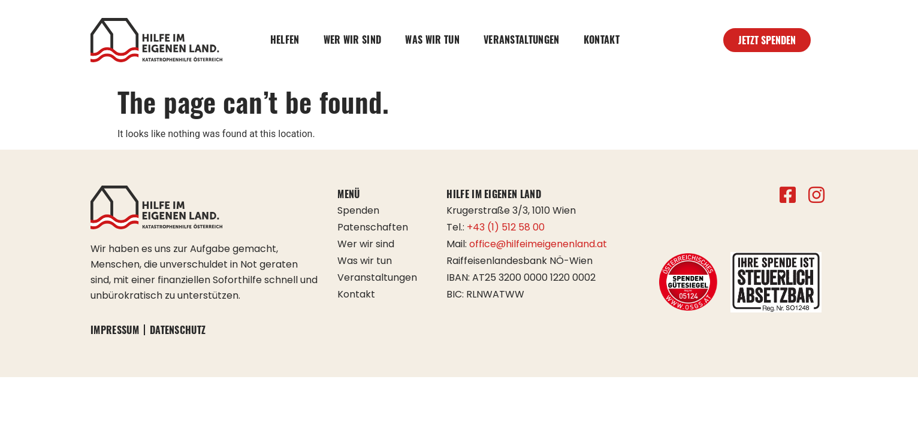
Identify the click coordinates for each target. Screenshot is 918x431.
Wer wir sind (353, 39)
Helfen (285, 39)
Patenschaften (372, 227)
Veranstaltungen (522, 39)
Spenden (358, 210)
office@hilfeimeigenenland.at (538, 244)
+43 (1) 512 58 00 (506, 227)
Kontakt (602, 39)
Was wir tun (432, 39)
